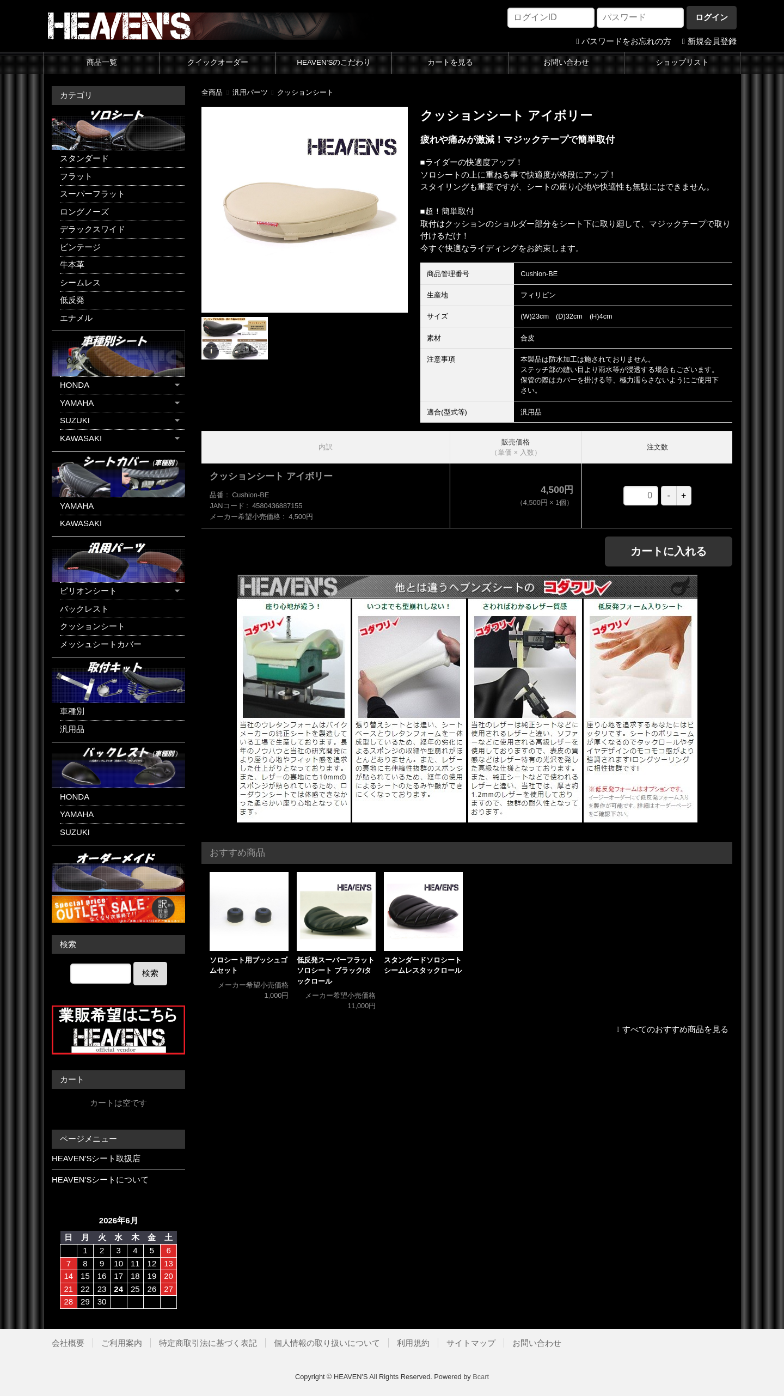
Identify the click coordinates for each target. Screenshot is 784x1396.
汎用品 (72, 729)
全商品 (212, 92)
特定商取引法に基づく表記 (208, 1343)
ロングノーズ (84, 211)
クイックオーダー (217, 62)
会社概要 (68, 1343)
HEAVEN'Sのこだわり (334, 62)
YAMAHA (77, 402)
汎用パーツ (250, 92)
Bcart (481, 1377)
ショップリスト (682, 62)
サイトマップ (470, 1343)
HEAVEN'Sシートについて (100, 1179)
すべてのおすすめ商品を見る (675, 1029)
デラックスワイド (92, 229)
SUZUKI (75, 420)
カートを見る (450, 62)
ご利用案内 (121, 1343)
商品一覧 (102, 62)
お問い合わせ (566, 62)
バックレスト (84, 608)
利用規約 (413, 1343)
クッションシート (305, 92)
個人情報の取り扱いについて (327, 1343)
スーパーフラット (92, 193)
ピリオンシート (88, 590)
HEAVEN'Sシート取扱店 (96, 1158)
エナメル (76, 317)
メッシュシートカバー (101, 644)
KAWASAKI (81, 438)
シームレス (80, 282)
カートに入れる (668, 551)
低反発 (72, 299)
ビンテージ (80, 247)
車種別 (72, 711)
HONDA (74, 384)
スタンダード (84, 158)
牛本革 (72, 264)
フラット (76, 176)
